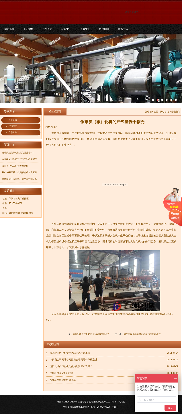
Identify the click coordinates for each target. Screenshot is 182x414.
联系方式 (123, 28)
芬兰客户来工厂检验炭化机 (15, 166)
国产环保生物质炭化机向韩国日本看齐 (142, 334)
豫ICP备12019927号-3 (105, 401)
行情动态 (13, 126)
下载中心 (85, 28)
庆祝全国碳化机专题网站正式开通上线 (70, 352)
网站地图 (120, 401)
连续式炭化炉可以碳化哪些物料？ (18, 152)
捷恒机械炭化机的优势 (61, 373)
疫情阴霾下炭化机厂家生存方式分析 (19, 179)
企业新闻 (13, 120)
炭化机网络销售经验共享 (63, 379)
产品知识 (13, 132)
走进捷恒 (28, 28)
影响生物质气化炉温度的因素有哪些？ (91, 334)
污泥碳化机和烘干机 (91, 68)
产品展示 (47, 28)
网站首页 (9, 28)
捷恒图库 (104, 28)
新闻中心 (66, 28)
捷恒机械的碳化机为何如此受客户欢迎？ (71, 366)
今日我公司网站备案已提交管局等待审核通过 (73, 359)
